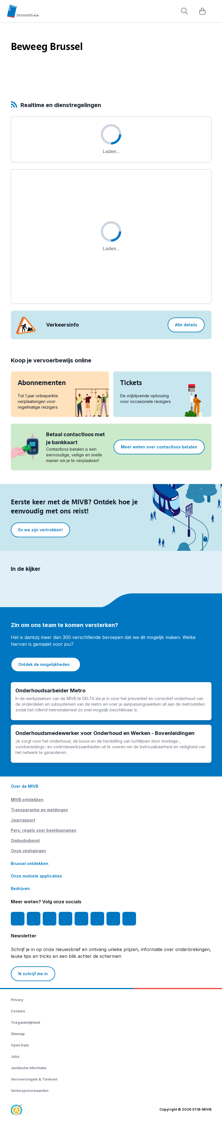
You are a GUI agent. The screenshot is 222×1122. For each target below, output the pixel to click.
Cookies (18, 1011)
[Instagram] (33, 918)
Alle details (186, 324)
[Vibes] (97, 918)
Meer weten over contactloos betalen (159, 446)
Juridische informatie (28, 1068)
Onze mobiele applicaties (36, 876)
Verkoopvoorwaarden (29, 1090)
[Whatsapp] (129, 918)
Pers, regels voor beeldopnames (43, 830)
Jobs (15, 1056)
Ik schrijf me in (33, 973)
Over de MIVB (24, 786)
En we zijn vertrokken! (40, 529)
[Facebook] (17, 918)
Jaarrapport (23, 820)
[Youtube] (49, 918)
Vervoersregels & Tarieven (34, 1079)
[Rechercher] (184, 11)
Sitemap (18, 1034)
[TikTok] (81, 918)
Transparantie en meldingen (39, 809)
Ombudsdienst (25, 840)
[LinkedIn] (65, 918)
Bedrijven (20, 888)
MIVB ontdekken (27, 799)
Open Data (20, 1045)
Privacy (17, 1000)
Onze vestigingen (28, 850)
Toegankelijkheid (25, 1022)
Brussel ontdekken (29, 863)
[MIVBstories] (113, 918)
